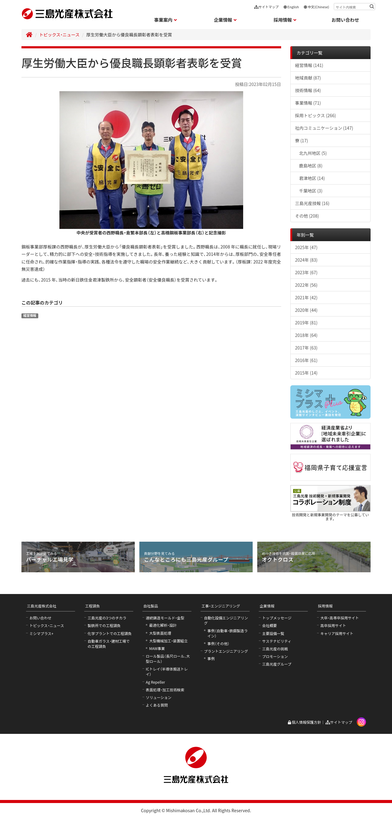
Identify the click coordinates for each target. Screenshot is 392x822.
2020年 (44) (306, 310)
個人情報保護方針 (304, 722)
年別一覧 (305, 235)
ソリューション (159, 697)
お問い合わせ (345, 20)
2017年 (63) (306, 348)
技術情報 (308, 90)
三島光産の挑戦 (275, 648)
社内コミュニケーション (324, 128)
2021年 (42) (306, 297)
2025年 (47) (306, 247)
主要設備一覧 (273, 633)
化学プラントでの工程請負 (110, 633)
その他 (307, 216)
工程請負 (92, 605)
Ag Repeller (155, 682)
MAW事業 (157, 648)
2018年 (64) (306, 335)
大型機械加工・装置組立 (168, 640)
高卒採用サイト (333, 625)
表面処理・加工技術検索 (165, 689)
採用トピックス (315, 115)
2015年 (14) (306, 373)
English (291, 6)
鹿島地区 (310, 166)
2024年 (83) (306, 260)
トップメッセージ (277, 617)
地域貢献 (308, 78)
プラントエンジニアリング (226, 651)
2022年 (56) (306, 285)
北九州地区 (313, 153)
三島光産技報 (312, 203)
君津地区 (312, 178)
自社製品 (150, 605)
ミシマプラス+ (41, 633)
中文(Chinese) (316, 6)
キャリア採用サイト (336, 633)
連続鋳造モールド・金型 (165, 617)
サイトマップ (266, 6)
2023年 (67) (306, 272)
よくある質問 (157, 705)
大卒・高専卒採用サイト (339, 617)
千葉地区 (310, 191)
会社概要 (269, 625)
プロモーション (275, 656)
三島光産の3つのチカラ (107, 617)
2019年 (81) (306, 322)
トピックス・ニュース (59, 35)
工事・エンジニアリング (221, 605)
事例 (211, 658)
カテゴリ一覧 (309, 53)
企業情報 (267, 605)
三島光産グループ (276, 664)
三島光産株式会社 (41, 605)
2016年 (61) (306, 360)
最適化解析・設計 (163, 625)
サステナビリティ (276, 641)
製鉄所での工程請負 (104, 625)
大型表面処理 (160, 633)
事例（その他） (218, 643)
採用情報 (325, 605)
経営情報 (29, 315)
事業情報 (308, 103)
